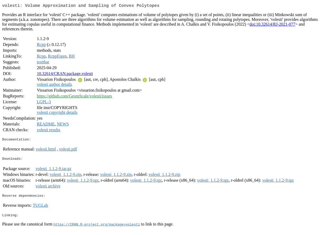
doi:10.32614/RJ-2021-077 (272, 25)
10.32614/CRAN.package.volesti (65, 74)
